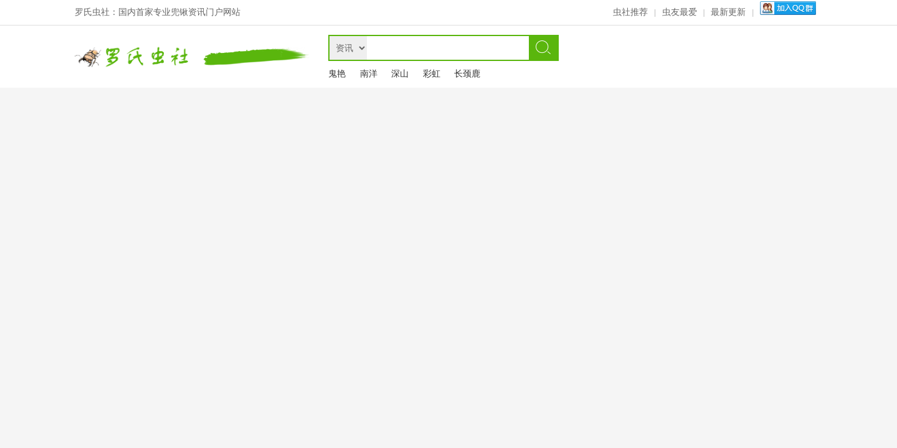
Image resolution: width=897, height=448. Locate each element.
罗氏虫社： (96, 12)
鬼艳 (337, 73)
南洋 (368, 73)
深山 (400, 73)
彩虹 (431, 73)
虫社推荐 (630, 12)
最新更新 (728, 12)
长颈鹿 (467, 73)
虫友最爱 (679, 12)
